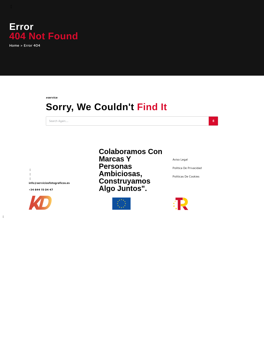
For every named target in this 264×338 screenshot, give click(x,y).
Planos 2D (55, 259)
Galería (52, 306)
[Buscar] (213, 121)
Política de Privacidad (187, 168)
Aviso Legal (180, 159)
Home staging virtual (71, 294)
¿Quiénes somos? (65, 247)
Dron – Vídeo (59, 282)
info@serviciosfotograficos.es (49, 183)
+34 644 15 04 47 (41, 189)
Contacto (55, 330)
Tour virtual (59, 271)
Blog (48, 318)
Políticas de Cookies (186, 176)
